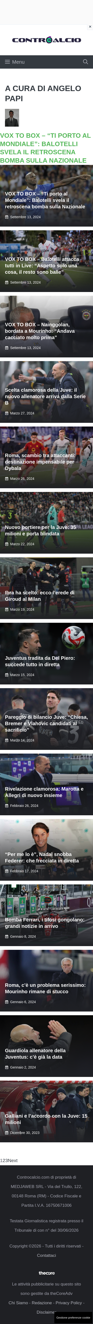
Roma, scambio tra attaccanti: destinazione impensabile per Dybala (40, 462)
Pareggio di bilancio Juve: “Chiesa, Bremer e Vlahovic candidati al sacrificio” (46, 723)
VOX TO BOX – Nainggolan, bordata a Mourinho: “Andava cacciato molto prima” (40, 331)
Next (13, 1160)
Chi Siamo (18, 1303)
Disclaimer (46, 1312)
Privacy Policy (69, 1303)
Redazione (42, 1303)
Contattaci (46, 1255)
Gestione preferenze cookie (73, 1317)
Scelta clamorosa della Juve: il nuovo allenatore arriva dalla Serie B (45, 396)
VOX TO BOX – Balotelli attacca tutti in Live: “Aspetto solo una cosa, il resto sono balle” (42, 265)
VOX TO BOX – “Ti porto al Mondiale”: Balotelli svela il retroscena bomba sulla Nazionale (45, 200)
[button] (85, 62)
